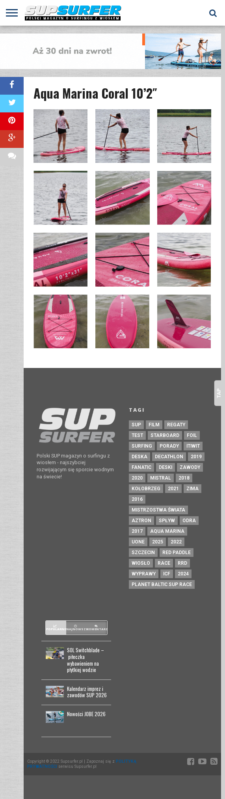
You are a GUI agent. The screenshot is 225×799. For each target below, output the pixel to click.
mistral (160, 478)
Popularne (56, 628)
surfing (142, 446)
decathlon (169, 456)
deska (139, 456)
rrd (182, 563)
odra (189, 520)
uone (138, 542)
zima (192, 488)
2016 (137, 499)
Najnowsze (76, 628)
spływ (167, 520)
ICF (166, 574)
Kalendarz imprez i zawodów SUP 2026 (87, 692)
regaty (176, 425)
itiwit (193, 446)
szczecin (143, 552)
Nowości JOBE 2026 (86, 714)
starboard (165, 435)
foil (192, 435)
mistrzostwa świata (158, 510)
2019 (196, 456)
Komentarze (97, 628)
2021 (173, 488)
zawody (190, 467)
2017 (137, 531)
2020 (137, 478)
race (164, 563)
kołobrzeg (146, 488)
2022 (176, 542)
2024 (183, 574)
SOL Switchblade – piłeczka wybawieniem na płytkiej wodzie (85, 660)
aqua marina (167, 531)
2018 (184, 478)
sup (136, 425)
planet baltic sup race (162, 584)
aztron (141, 520)
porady (169, 446)
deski (165, 467)
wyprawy (144, 574)
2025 (157, 542)
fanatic (141, 467)
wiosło (141, 563)
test (137, 435)
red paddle (176, 552)
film (154, 425)
